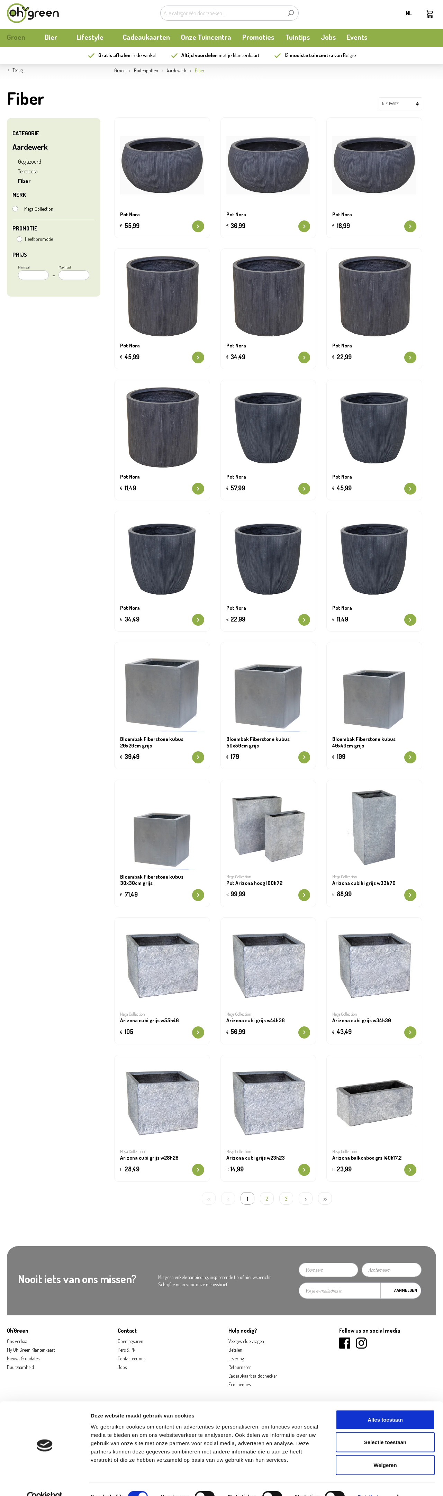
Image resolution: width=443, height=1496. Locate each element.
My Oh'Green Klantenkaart (31, 1350)
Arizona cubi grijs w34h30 (361, 1020)
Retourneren (240, 1367)
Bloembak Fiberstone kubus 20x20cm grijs (151, 742)
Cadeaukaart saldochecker (252, 1376)
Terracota (28, 171)
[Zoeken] (290, 13)
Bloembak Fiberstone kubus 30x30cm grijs (151, 880)
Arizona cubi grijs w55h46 (149, 1020)
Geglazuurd (29, 161)
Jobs (122, 1367)
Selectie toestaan (385, 1428)
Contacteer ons (131, 1358)
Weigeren (385, 1450)
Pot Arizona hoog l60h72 (254, 883)
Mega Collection (38, 209)
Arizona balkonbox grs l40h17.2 (366, 1158)
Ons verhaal (17, 1341)
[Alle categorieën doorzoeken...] (221, 13)
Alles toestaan (385, 1405)
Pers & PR (126, 1350)
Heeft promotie (39, 239)
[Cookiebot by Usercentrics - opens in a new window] (45, 1482)
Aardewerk (30, 147)
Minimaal (33, 272)
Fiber (24, 181)
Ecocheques (239, 1384)
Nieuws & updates (23, 1358)
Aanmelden (405, 1290)
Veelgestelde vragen (246, 1341)
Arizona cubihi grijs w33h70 (364, 883)
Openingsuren (130, 1341)
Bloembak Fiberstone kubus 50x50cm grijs (258, 742)
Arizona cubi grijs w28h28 (149, 1158)
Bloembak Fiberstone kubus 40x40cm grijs (364, 742)
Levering (236, 1358)
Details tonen (374, 1482)
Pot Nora (130, 214)
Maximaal (73, 272)
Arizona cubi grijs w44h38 (255, 1020)
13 (308, 55)
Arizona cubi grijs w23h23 (255, 1158)
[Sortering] (400, 103)
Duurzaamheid (20, 1367)
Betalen (235, 1350)
